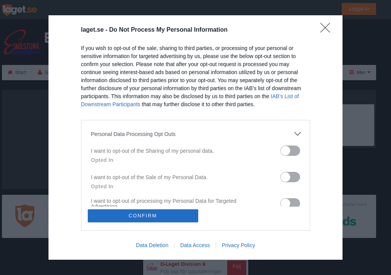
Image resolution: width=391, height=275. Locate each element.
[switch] (290, 151)
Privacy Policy (238, 245)
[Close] (327, 30)
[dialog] (195, 137)
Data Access (195, 245)
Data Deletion (152, 245)
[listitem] (195, 134)
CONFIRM (143, 215)
